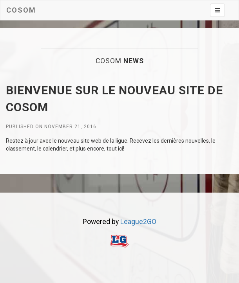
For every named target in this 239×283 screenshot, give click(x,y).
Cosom (21, 10)
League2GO (138, 222)
